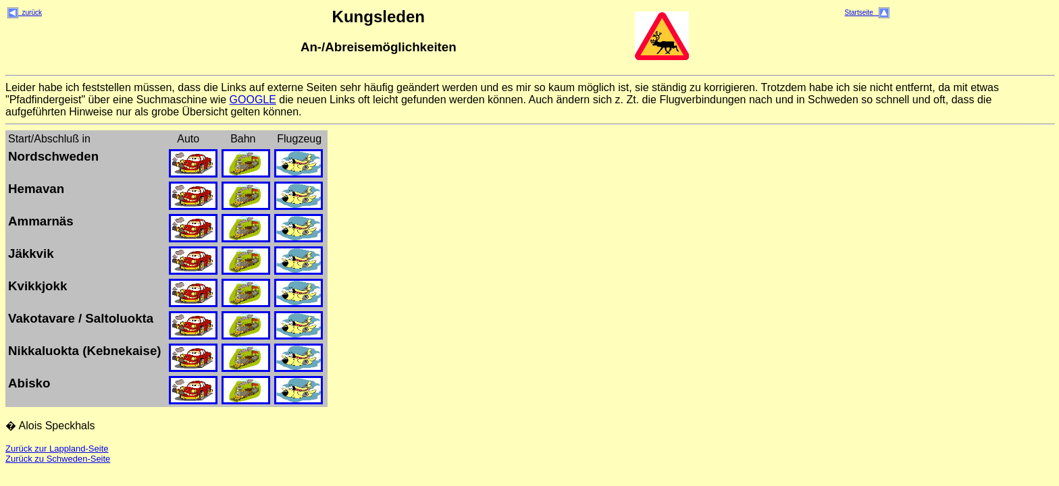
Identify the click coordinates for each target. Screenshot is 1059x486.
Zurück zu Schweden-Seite (57, 459)
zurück (24, 12)
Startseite (867, 12)
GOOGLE (253, 99)
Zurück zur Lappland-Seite (56, 448)
